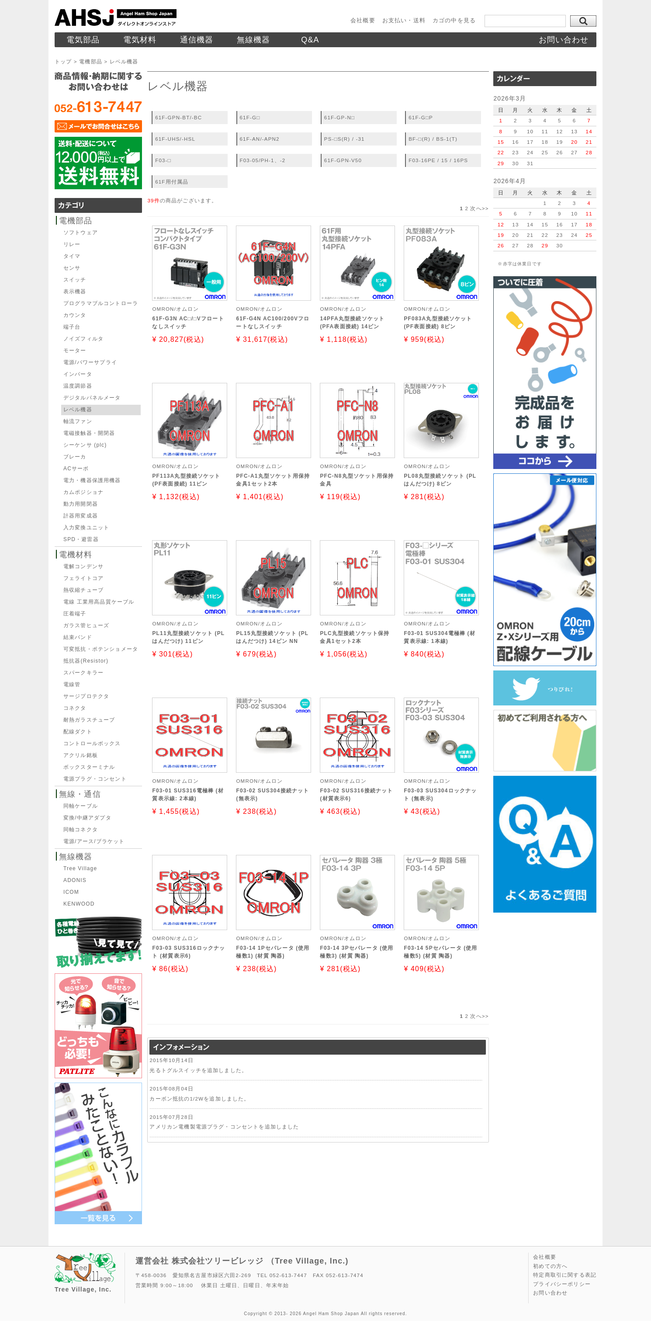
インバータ (77, 374)
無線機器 (253, 39)
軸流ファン (77, 421)
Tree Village (80, 868)
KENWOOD (78, 904)
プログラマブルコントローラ (100, 303)
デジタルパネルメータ (92, 398)
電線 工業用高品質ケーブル (98, 602)
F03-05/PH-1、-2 (263, 160)
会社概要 (362, 20)
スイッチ (75, 280)
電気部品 (83, 39)
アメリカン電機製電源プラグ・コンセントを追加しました (224, 1126)
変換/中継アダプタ (87, 818)
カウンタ (75, 315)
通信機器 (197, 39)
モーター (75, 350)
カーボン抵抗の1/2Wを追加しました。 (199, 1098)
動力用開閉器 (80, 504)
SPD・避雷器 (81, 539)
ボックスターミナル (89, 767)
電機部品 (90, 61)
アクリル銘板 (80, 755)
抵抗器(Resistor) (85, 661)
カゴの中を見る (454, 20)
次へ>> (479, 208)
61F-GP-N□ (339, 117)
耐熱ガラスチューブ (89, 720)
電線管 (71, 684)
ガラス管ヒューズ (86, 625)
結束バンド (77, 637)
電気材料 (140, 39)
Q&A (310, 39)
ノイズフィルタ (83, 339)
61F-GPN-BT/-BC (178, 117)
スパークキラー (83, 673)
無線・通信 (80, 794)
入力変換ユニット (86, 527)
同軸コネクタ (80, 829)
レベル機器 (77, 409)
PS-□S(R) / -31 (344, 139)
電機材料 (76, 554)
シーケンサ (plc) (85, 445)
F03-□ (163, 160)
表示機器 (75, 291)
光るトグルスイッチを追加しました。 (198, 1070)
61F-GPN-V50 (343, 160)
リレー (71, 244)
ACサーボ (76, 468)
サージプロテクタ (86, 696)
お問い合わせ (564, 39)
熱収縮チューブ (83, 590)
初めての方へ (550, 1266)
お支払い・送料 (404, 20)
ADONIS (75, 880)
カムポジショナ (83, 492)
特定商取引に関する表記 (564, 1275)
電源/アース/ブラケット (94, 841)
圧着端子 (75, 614)
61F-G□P (421, 117)
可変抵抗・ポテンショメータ (100, 649)
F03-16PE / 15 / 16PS (438, 160)
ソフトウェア (80, 232)
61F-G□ (250, 117)
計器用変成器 (80, 516)
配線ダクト (77, 732)
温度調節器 (77, 386)
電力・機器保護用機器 (92, 480)
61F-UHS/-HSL (175, 139)
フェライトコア (83, 578)
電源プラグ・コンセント (95, 779)
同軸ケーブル (80, 806)
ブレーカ (75, 457)
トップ (63, 61)
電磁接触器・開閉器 (89, 433)
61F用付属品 (171, 181)
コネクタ (75, 708)
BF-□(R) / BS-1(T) (433, 139)
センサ (71, 268)
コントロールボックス (92, 743)
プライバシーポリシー (562, 1284)
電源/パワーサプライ (90, 362)
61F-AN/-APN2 (260, 139)
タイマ (71, 256)
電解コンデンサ (83, 566)
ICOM (71, 892)
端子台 (71, 327)
